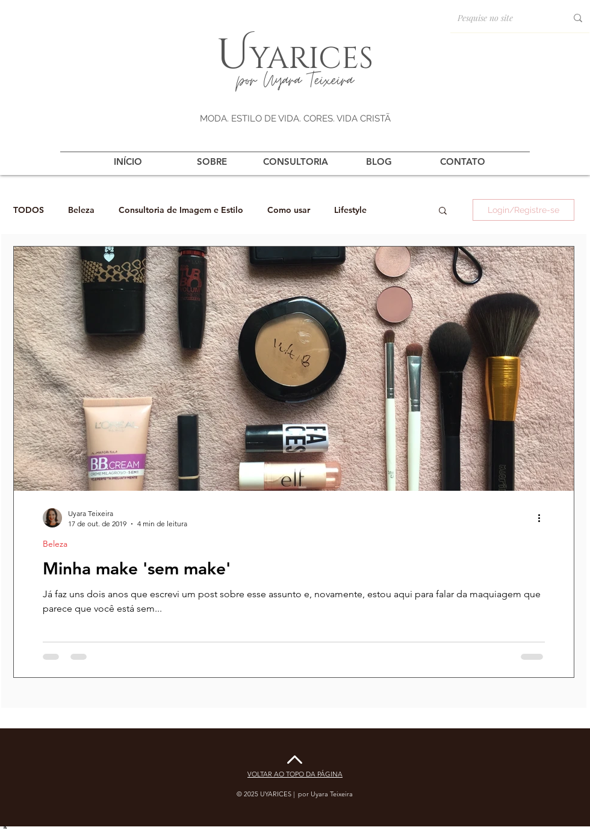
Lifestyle (350, 210)
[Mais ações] (543, 518)
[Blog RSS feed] (5, 826)
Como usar (288, 210)
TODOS (28, 210)
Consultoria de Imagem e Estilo (181, 210)
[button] (443, 211)
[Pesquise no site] (499, 17)
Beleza (81, 210)
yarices (311, 56)
